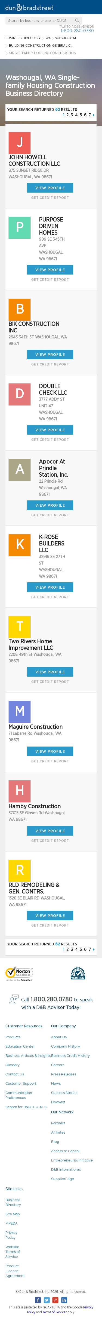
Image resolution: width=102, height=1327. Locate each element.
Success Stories (64, 1093)
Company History (65, 1046)
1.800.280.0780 (52, 999)
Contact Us (14, 1074)
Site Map (12, 1214)
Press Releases (63, 1074)
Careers (57, 1065)
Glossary (12, 1065)
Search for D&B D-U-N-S (26, 1107)
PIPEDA (11, 1223)
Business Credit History (70, 1056)
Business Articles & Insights (28, 1056)
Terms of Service (54, 1312)
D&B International (66, 1169)
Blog (55, 1142)
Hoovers (58, 1102)
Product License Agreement (15, 1271)
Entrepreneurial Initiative (72, 1160)
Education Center (20, 1046)
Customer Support (20, 1083)
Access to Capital (65, 1151)
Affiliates (58, 1132)
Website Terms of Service (12, 1252)
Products (12, 1037)
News (56, 1083)
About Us (59, 1037)
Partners (58, 1123)
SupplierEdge (62, 1179)
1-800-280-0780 (77, 30)
